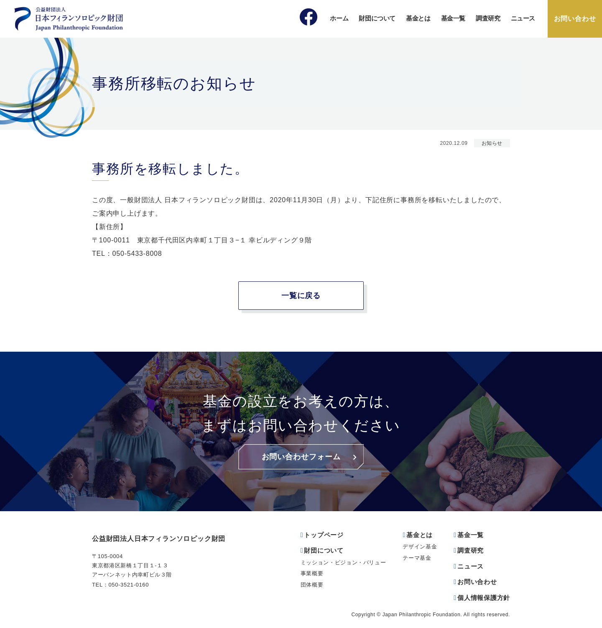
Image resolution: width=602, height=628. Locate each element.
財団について (377, 18)
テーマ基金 (417, 558)
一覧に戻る (301, 295)
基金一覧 (453, 18)
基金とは (418, 18)
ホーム (339, 18)
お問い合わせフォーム (301, 457)
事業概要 (312, 573)
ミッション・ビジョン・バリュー (343, 562)
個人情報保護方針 (483, 597)
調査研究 (488, 18)
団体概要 (312, 585)
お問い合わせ (575, 18)
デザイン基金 (420, 546)
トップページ (324, 534)
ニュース (523, 18)
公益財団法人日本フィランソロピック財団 (158, 538)
